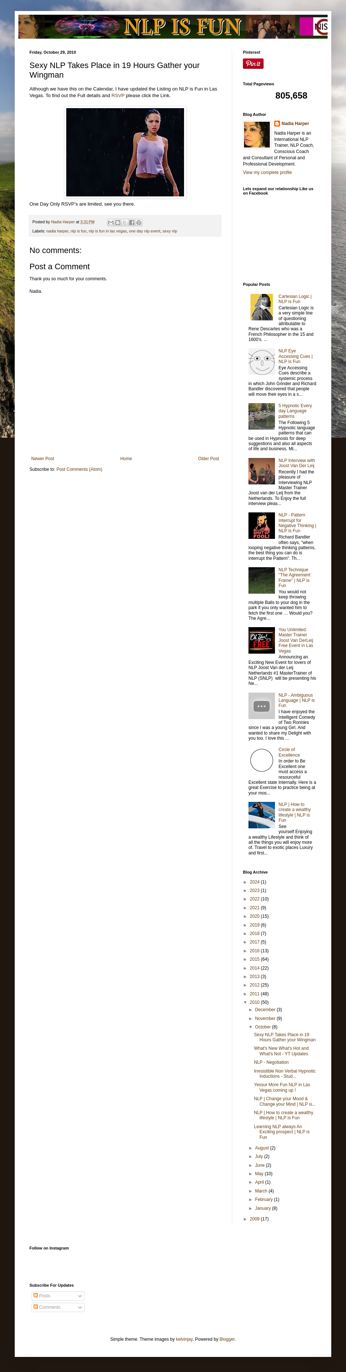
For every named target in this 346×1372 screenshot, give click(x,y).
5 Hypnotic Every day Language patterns (295, 411)
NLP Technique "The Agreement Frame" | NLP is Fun (294, 577)
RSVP (118, 95)
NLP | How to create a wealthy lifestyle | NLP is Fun (295, 812)
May (260, 1173)
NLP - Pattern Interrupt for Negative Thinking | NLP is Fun (297, 522)
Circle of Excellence (289, 752)
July (259, 1156)
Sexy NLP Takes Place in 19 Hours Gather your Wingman (285, 1037)
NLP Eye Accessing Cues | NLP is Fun (296, 356)
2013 (255, 976)
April (260, 1182)
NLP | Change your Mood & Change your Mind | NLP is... (285, 1101)
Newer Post (42, 458)
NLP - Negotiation (271, 1062)
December (266, 1009)
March (262, 1191)
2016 (255, 950)
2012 (255, 985)
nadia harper (57, 231)
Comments (46, 1307)
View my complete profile (267, 172)
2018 (255, 933)
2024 (255, 882)
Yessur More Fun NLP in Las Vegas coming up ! (282, 1087)
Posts (41, 1295)
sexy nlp (170, 231)
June (260, 1165)
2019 (255, 925)
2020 (255, 916)
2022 (255, 899)
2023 (255, 890)
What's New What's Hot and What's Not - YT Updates (281, 1051)
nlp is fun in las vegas (108, 231)
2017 (255, 942)
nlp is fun (78, 231)
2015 (255, 959)
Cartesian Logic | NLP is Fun (295, 299)
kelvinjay (184, 1339)
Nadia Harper (295, 123)
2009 (255, 1219)
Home (126, 458)
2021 (255, 907)
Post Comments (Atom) (79, 469)
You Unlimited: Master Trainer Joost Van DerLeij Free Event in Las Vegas (296, 640)
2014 (255, 968)
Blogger (227, 1339)
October (263, 1027)
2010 (255, 1002)
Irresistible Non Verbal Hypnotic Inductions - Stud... (284, 1074)
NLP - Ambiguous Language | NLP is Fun (297, 700)
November (266, 1018)
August (262, 1148)
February (264, 1199)
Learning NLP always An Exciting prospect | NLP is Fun (282, 1132)
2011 (255, 993)
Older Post (208, 458)
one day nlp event (144, 231)
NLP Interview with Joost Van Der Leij (297, 463)
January (263, 1208)
